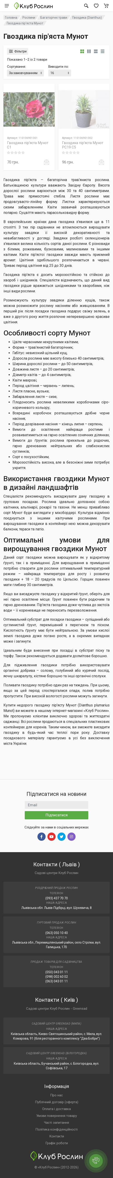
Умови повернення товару (56, 1116)
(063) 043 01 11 (56, 981)
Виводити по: (58, 67)
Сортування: (16, 67)
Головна (11, 17)
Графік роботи (56, 1143)
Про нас (56, 1095)
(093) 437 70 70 (56, 898)
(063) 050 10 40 (56, 933)
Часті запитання (56, 1123)
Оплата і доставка (56, 1109)
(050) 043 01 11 (56, 972)
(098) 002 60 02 (56, 976)
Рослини (28, 17)
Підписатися (57, 815)
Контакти (56, 1136)
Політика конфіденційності (56, 1129)
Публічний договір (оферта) (56, 1102)
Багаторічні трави (53, 17)
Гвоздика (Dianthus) (87, 17)
